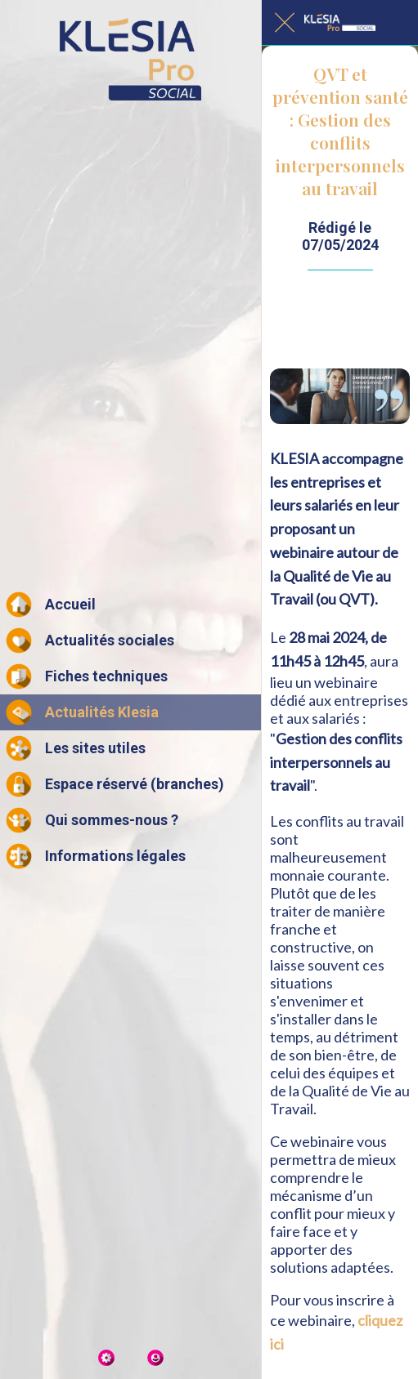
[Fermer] (284, 23)
